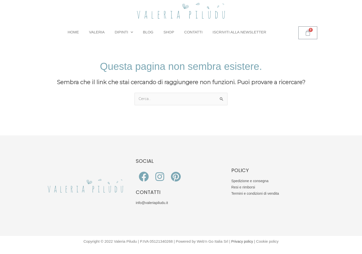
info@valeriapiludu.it (153, 203)
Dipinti (124, 32)
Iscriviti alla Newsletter (239, 32)
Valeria (97, 32)
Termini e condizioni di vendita (256, 193)
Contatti (193, 32)
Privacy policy (242, 241)
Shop (168, 32)
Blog (148, 32)
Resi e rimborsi (243, 187)
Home (73, 32)
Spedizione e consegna (250, 181)
